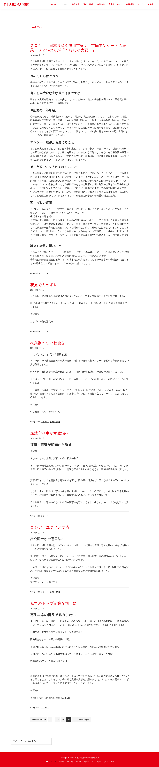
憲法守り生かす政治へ (49, 433)
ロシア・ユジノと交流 (49, 527)
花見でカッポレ (44, 284)
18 (57, 720)
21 (74, 720)
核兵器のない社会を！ (49, 342)
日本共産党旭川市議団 (16, 4)
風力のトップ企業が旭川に (53, 603)
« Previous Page (39, 720)
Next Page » (84, 720)
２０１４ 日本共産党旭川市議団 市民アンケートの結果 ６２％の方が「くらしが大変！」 (78, 47)
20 (69, 720)
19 (63, 720)
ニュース (45, 273)
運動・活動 (55, 421)
